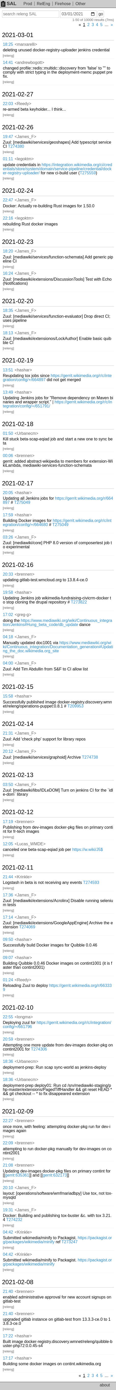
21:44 (8, 877)
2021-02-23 (17, 242)
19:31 (8, 1210)
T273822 (79, 602)
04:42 (8, 1232)
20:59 (8, 1039)
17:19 (8, 821)
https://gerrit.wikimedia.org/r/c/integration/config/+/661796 (57, 1024)
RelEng (43, 4)
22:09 (8, 1143)
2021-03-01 (17, 35)
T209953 (75, 706)
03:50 (8, 784)
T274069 (27, 927)
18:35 (8, 310)
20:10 (8, 1188)
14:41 (8, 62)
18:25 (8, 44)
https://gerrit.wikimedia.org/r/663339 (57, 987)
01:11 (8, 159)
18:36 (8, 1061)
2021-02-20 (17, 301)
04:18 (8, 637)
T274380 (16, 146)
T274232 (14, 1219)
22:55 (8, 1017)
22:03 (8, 103)
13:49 (8, 392)
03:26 (8, 537)
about (105, 1385)
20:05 (8, 493)
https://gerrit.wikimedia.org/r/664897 (58, 500)
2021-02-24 (17, 191)
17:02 (8, 614)
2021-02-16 (17, 565)
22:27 (8, 1121)
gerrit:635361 (17, 1175)
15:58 (8, 696)
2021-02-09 (17, 1111)
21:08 (8, 1165)
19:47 (8, 136)
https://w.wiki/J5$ (87, 849)
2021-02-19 (17, 360)
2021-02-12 (17, 812)
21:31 (8, 733)
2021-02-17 (17, 483)
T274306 (39, 1049)
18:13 (8, 333)
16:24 (8, 273)
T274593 (91, 882)
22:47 (8, 200)
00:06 (8, 455)
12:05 (8, 844)
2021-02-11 (17, 867)
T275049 (22, 502)
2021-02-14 (17, 724)
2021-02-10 (17, 1008)
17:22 (8, 1336)
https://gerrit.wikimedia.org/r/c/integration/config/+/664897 (57, 377)
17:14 (8, 917)
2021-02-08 (17, 1282)
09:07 (8, 957)
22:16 (8, 218)
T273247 (69, 1242)
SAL (8, 3)
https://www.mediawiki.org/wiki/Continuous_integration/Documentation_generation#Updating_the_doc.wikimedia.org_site (58, 647)
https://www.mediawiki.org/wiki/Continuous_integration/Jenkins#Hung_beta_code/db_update (57, 622)
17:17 (8, 1358)
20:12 (8, 751)
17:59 (8, 515)
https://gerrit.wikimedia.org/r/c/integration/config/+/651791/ (57, 404)
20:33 (8, 574)
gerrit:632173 (55, 1175)
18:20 (8, 251)
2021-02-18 (17, 424)
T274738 (90, 757)
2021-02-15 (17, 687)
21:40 (8, 1291)
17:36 (8, 895)
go (100, 14)
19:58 (8, 592)
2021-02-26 (17, 127)
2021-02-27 (17, 94)
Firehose (63, 4)
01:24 (8, 980)
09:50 (8, 939)
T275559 (88, 173)
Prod (27, 4)
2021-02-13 (17, 775)
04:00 (8, 663)
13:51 (8, 370)
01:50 (8, 433)
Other (80, 4)
